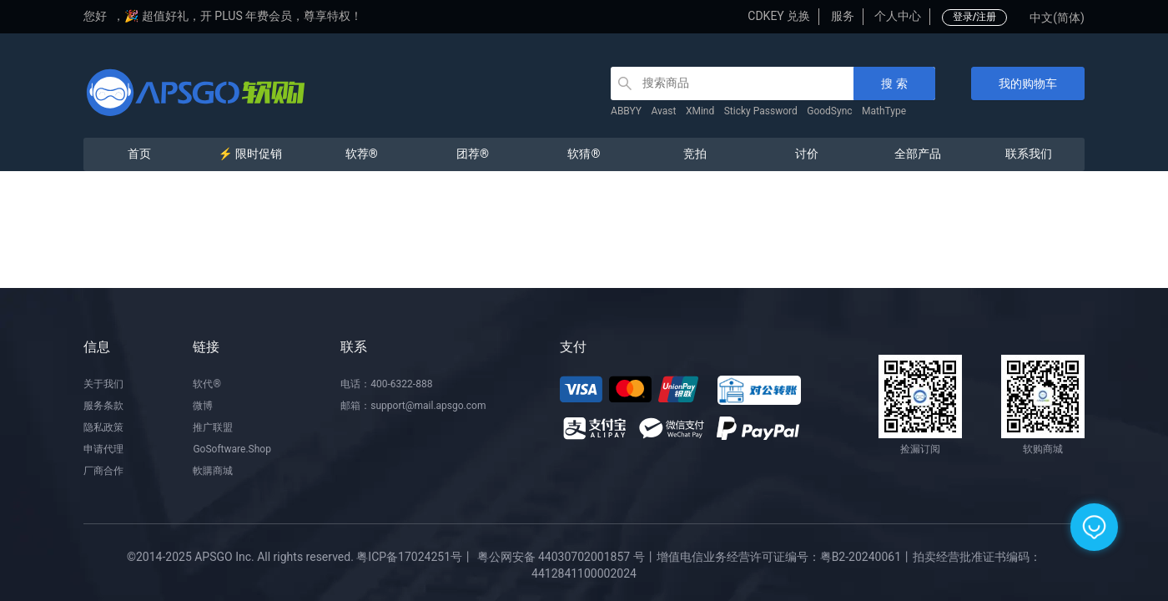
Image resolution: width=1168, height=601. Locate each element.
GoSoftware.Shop (231, 449)
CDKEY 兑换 (779, 16)
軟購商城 (213, 471)
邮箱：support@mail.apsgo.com (413, 406)
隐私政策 (103, 427)
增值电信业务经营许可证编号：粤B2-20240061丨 (785, 556)
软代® (206, 384)
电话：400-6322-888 (386, 384)
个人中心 (897, 16)
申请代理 (103, 449)
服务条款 (103, 406)
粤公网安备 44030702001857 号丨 (567, 556)
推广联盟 (213, 427)
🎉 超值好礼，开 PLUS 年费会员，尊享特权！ (243, 16)
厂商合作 (103, 471)
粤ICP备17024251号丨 (415, 556)
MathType (884, 111)
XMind (700, 111)
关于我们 (103, 384)
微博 (203, 406)
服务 (842, 16)
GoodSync (829, 111)
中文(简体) (1057, 17)
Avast (664, 111)
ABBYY (626, 111)
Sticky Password (761, 111)
